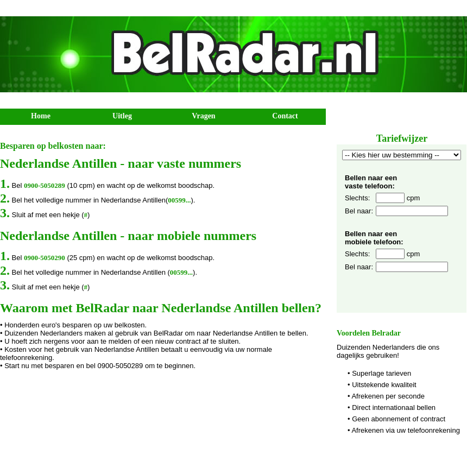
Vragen (203, 116)
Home (41, 116)
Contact (285, 116)
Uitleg (122, 116)
